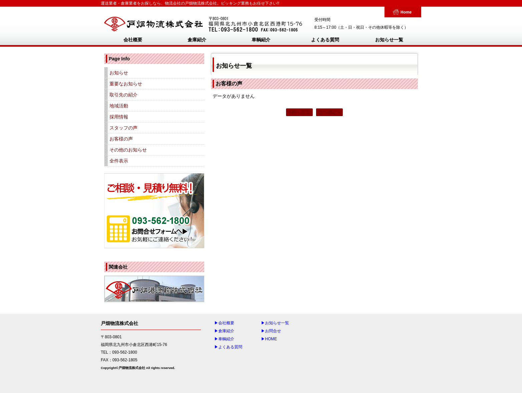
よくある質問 (325, 39)
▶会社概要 (224, 323)
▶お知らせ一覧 (275, 323)
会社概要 (132, 39)
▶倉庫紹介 (224, 331)
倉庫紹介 (197, 39)
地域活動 (118, 105)
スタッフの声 (123, 127)
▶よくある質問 (228, 347)
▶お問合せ (271, 331)
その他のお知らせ (128, 149)
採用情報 (118, 116)
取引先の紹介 (123, 94)
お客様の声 (121, 138)
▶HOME (269, 339)
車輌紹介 (261, 39)
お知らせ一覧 (389, 39)
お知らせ (118, 72)
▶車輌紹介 (224, 339)
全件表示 (118, 160)
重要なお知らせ (125, 83)
